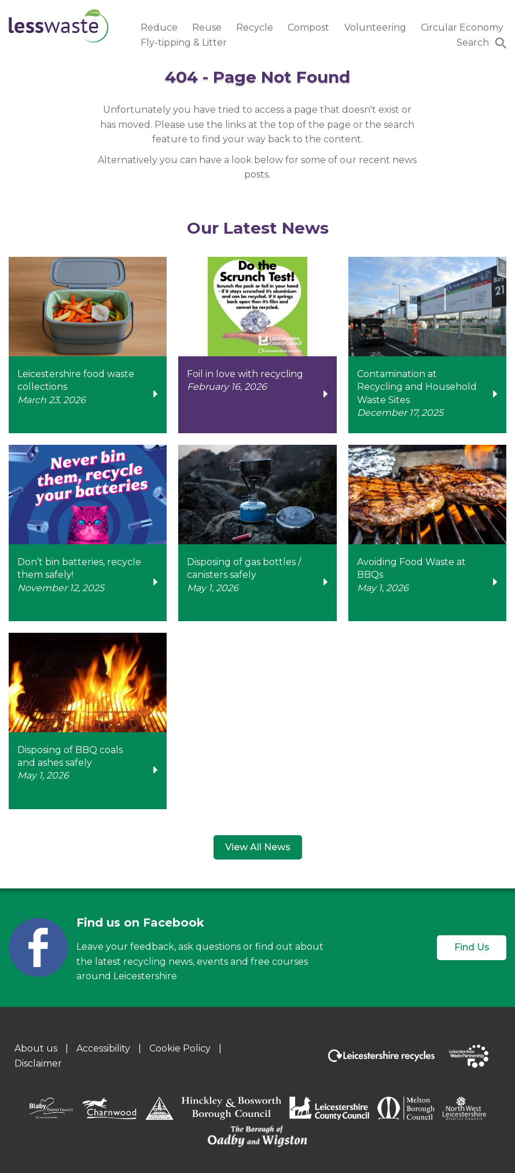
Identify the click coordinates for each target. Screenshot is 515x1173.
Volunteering (375, 27)
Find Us (472, 947)
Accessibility (103, 1048)
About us (35, 1048)
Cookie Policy (180, 1048)
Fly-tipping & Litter (184, 42)
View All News (257, 847)
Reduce (159, 27)
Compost (308, 27)
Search (473, 42)
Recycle (254, 27)
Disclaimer (38, 1063)
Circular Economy (462, 27)
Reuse (207, 27)
